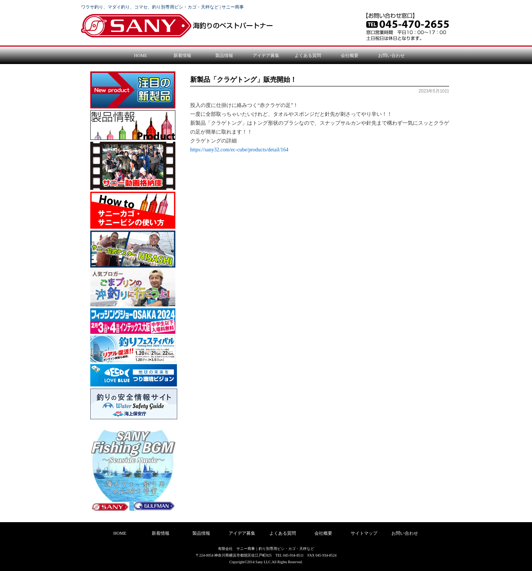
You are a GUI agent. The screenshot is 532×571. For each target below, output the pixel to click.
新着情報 (182, 55)
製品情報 (224, 55)
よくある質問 (307, 55)
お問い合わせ (391, 55)
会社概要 (349, 55)
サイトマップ (364, 533)
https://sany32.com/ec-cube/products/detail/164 (239, 149)
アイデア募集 (266, 55)
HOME (140, 55)
